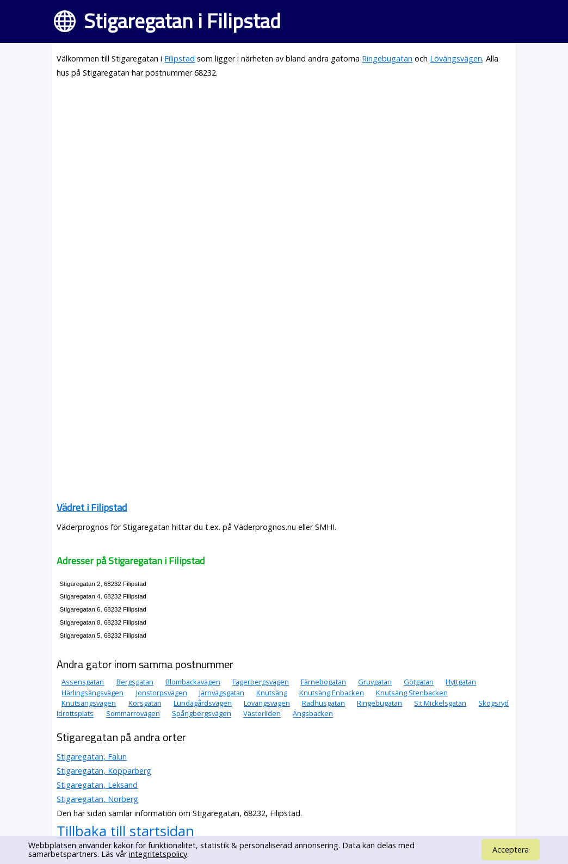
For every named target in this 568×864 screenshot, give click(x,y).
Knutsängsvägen (88, 703)
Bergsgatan (134, 682)
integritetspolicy (158, 854)
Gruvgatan (375, 682)
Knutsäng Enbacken (331, 693)
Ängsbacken (313, 714)
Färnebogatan (323, 682)
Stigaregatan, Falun (92, 756)
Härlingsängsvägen (92, 693)
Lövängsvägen (456, 58)
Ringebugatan (387, 58)
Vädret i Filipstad (92, 507)
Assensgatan (82, 682)
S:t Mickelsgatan (440, 703)
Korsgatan (145, 703)
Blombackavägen (192, 682)
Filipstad (179, 58)
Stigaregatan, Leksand (97, 785)
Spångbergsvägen (201, 714)
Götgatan (419, 682)
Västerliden (262, 714)
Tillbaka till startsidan (125, 831)
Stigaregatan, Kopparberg (104, 771)
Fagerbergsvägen (260, 682)
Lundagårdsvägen (203, 703)
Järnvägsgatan (221, 693)
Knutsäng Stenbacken (412, 693)
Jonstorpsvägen (161, 693)
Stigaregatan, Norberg (97, 799)
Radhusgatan (323, 703)
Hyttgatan (461, 682)
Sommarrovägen (133, 714)
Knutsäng (271, 693)
